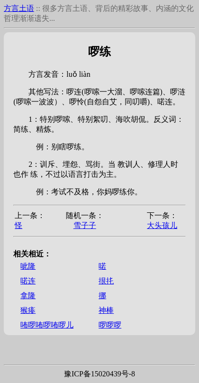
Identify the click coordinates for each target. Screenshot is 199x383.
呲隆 (28, 266)
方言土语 (19, 8)
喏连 (28, 281)
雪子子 (84, 225)
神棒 (106, 310)
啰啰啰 (110, 325)
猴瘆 (28, 310)
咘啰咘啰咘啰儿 (46, 325)
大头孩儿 (162, 225)
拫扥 (106, 281)
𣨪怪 (18, 225)
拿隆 (28, 296)
